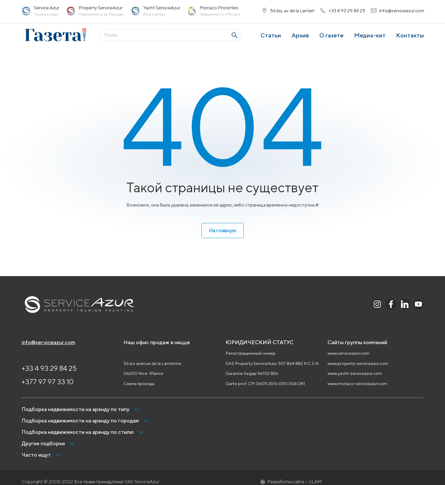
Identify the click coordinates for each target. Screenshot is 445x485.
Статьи (271, 37)
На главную (222, 230)
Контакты (410, 37)
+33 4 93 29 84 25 (49, 368)
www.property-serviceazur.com (358, 363)
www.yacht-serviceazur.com (355, 373)
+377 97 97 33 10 (48, 382)
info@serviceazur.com (48, 343)
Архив (300, 37)
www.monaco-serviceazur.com (357, 383)
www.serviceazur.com (348, 353)
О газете (331, 37)
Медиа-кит (370, 37)
